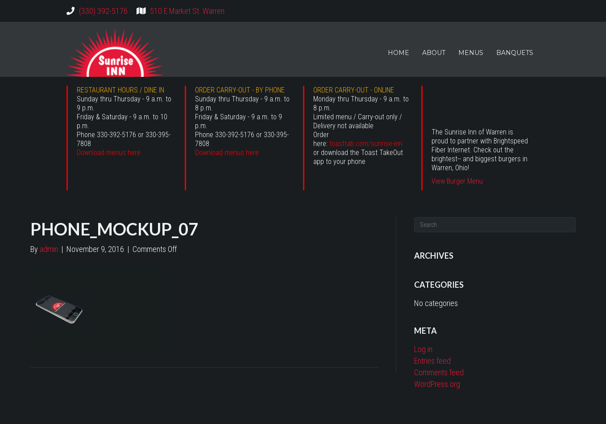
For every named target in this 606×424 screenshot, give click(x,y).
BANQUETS (514, 53)
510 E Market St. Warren (187, 11)
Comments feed (439, 372)
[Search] (495, 224)
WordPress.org (437, 384)
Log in (423, 349)
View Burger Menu (457, 181)
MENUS (470, 53)
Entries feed (432, 360)
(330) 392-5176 (103, 11)
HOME (398, 53)
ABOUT (433, 53)
